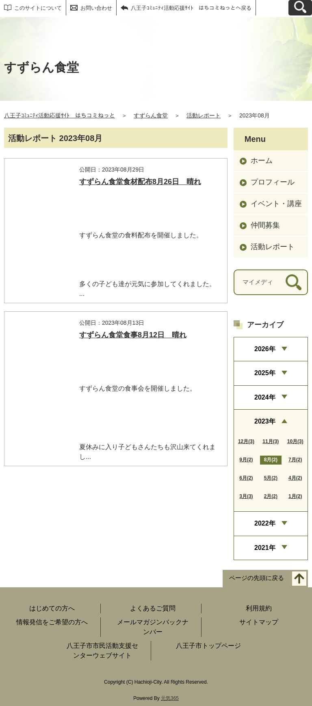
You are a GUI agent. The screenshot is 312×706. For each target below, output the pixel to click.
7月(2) (295, 460)
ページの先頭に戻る (256, 578)
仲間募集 (265, 225)
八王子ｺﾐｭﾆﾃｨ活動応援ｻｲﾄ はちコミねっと (59, 115)
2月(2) (270, 496)
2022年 (264, 523)
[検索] (294, 282)
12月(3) (246, 441)
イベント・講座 (276, 204)
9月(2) (246, 460)
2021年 (264, 547)
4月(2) (295, 478)
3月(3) (246, 496)
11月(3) (270, 441)
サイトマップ (258, 622)
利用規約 (259, 608)
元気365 (170, 698)
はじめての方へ (52, 608)
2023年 (264, 421)
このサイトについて (38, 8)
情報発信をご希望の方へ (52, 622)
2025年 (264, 372)
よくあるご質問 (153, 608)
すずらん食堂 (151, 115)
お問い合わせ (96, 8)
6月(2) (246, 478)
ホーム (262, 160)
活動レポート (203, 115)
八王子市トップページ (208, 645)
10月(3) (295, 441)
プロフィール (273, 182)
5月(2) (270, 478)
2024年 (264, 397)
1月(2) (295, 496)
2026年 (264, 348)
